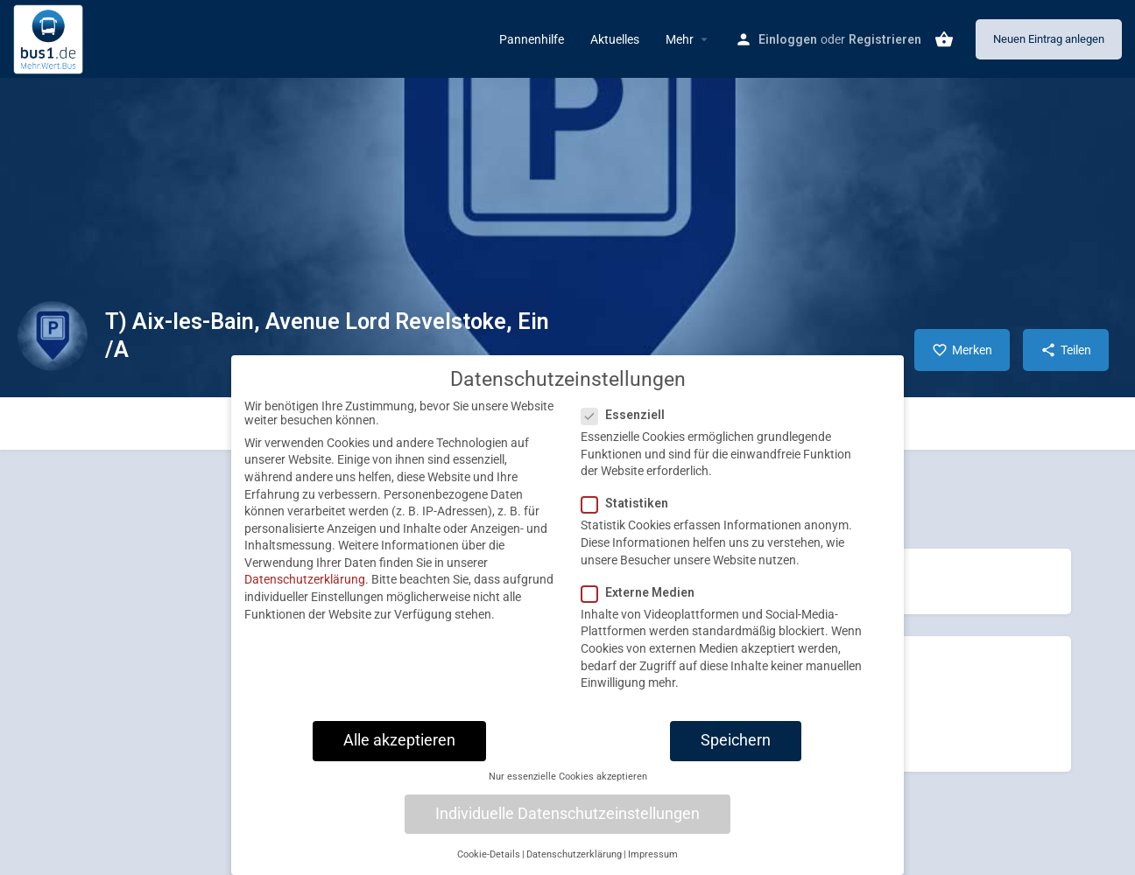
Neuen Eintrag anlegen (1048, 39)
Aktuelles (614, 39)
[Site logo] (50, 38)
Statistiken (630, 519)
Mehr (680, 39)
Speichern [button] (736, 755)
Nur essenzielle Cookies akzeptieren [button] (568, 791)
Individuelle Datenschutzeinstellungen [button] (567, 828)
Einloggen (787, 39)
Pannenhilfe (531, 39)
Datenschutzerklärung (304, 595)
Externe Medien (643, 607)
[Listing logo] (53, 336)
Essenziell (628, 430)
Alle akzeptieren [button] (399, 755)
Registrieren (885, 39)
